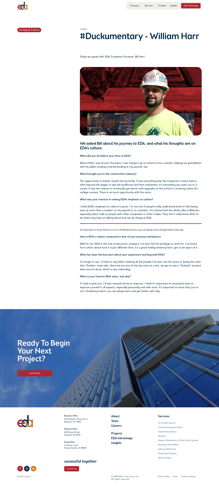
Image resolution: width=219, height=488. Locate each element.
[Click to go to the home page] (22, 6)
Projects (162, 6)
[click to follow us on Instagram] (27, 468)
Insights (173, 6)
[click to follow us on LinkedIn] (33, 468)
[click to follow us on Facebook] (20, 468)
